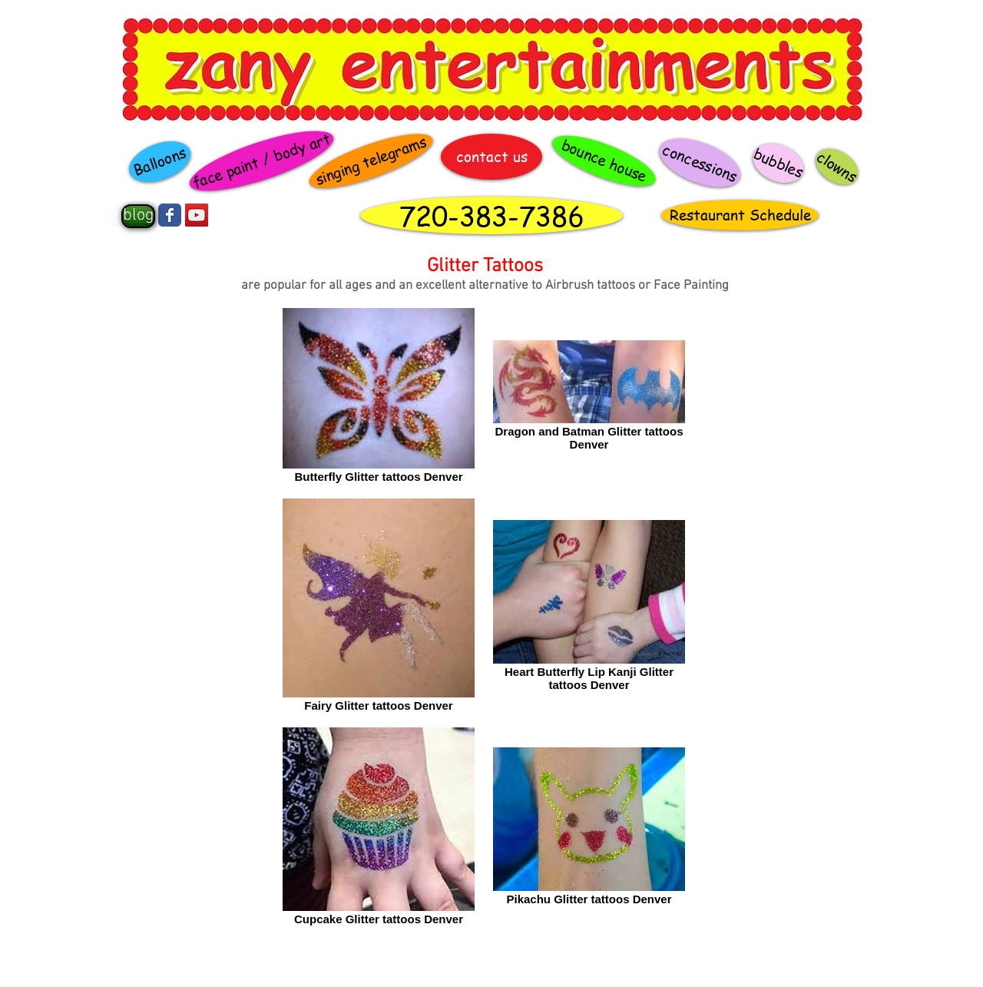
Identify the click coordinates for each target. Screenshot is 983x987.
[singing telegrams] (371, 161)
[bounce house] (604, 161)
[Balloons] (159, 162)
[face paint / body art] (261, 161)
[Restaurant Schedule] (740, 215)
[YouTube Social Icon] (196, 215)
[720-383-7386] (491, 215)
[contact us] (491, 157)
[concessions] (699, 163)
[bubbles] (778, 163)
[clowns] (837, 166)
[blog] (138, 216)
